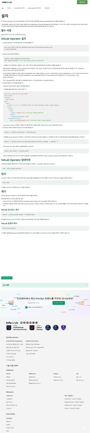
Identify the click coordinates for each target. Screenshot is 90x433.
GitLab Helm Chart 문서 (47, 125)
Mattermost (32, 377)
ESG (7, 431)
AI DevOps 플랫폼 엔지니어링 (14, 344)
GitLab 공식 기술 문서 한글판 (73, 399)
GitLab (8, 377)
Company (9, 418)
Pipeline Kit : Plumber (32, 350)
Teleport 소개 (57, 377)
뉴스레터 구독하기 (59, 303)
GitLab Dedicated (11, 383)
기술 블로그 (9, 399)
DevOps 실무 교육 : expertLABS (35, 347)
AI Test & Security (11, 353)
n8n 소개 (78, 377)
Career (8, 424)
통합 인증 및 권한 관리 (12, 347)
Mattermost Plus (33, 380)
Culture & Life (10, 428)
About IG (8, 421)
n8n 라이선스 (80, 380)
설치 (2, 34)
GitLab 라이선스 (10, 386)
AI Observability (10, 360)
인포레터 (8, 408)
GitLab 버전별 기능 (11, 405)
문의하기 (82, 2)
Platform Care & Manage (33, 344)
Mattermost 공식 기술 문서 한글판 (74, 402)
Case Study (10, 414)
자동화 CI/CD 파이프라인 (13, 350)
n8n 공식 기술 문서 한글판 (72, 408)
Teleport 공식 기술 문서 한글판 (73, 405)
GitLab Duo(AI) (10, 380)
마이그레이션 (10, 357)
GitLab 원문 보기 (6, 278)
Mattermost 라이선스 (35, 383)
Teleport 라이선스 (58, 380)
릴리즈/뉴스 (9, 402)
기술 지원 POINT (30, 353)
